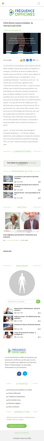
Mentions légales (14, 403)
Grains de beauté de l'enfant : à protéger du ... (25, 333)
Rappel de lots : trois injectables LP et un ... (27, 193)
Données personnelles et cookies (20, 390)
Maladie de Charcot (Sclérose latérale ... (27, 325)
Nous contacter (13, 407)
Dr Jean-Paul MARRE (12, 240)
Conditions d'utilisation (16, 396)
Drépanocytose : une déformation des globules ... (27, 317)
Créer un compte (17, 426)
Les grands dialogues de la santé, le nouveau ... (26, 185)
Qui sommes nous (14, 400)
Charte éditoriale (14, 393)
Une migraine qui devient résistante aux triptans (20, 236)
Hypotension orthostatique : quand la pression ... (27, 309)
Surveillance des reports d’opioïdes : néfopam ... (26, 177)
